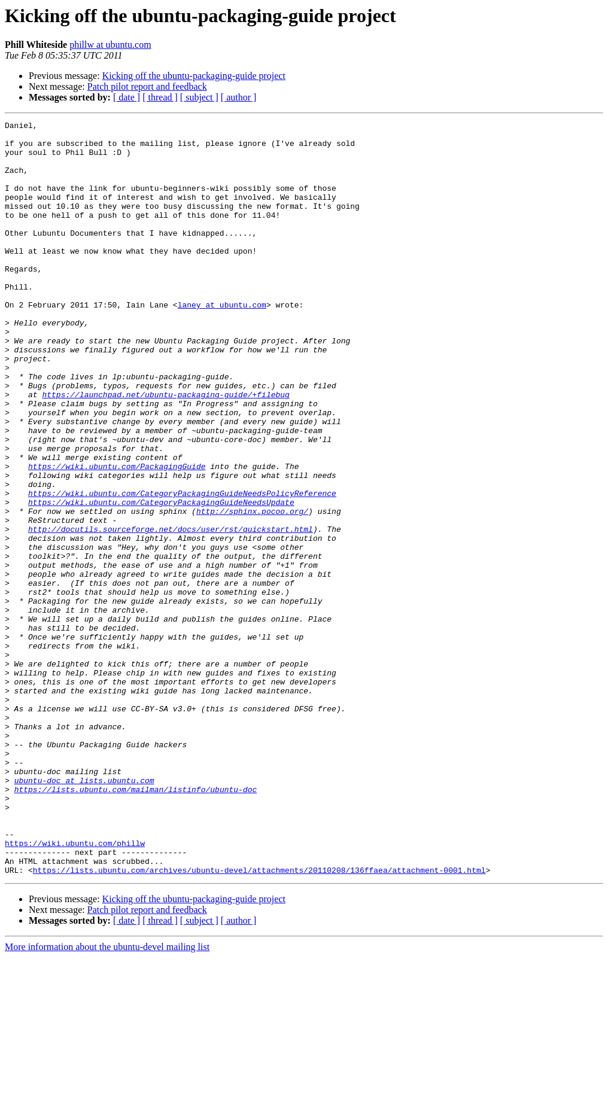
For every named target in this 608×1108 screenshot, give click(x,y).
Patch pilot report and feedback (147, 86)
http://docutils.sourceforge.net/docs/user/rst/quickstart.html (170, 611)
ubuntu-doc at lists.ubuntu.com (84, 913)
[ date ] (126, 97)
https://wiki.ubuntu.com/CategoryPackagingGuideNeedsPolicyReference (182, 568)
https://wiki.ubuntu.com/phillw (75, 988)
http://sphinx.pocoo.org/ (252, 590)
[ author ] (239, 97)
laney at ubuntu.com (222, 342)
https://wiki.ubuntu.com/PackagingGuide (116, 536)
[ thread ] (160, 97)
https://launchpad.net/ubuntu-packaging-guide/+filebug (165, 450)
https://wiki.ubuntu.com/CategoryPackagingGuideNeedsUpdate (161, 579)
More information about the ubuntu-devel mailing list (107, 1097)
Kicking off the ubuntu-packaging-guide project (193, 76)
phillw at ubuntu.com (110, 44)
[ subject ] (199, 97)
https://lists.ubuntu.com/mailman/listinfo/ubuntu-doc (135, 923)
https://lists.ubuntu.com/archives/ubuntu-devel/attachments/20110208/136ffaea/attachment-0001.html (259, 1020)
